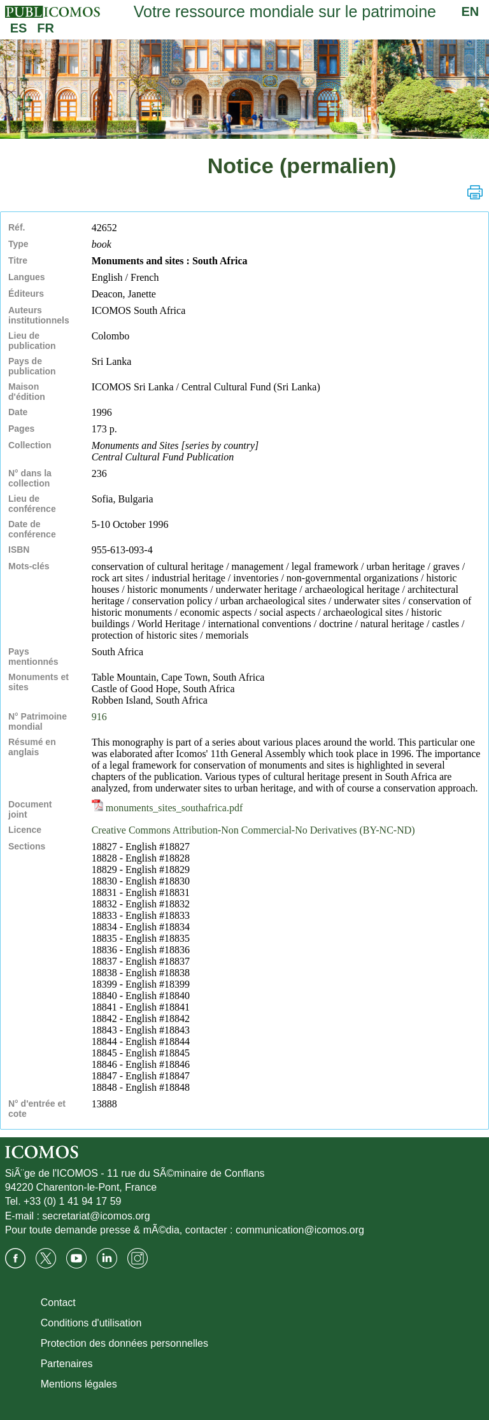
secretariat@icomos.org (96, 1216)
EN (470, 11)
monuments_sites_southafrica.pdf (167, 807)
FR (45, 28)
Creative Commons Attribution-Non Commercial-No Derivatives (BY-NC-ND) (253, 830)
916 (99, 716)
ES (18, 28)
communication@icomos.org (300, 1230)
